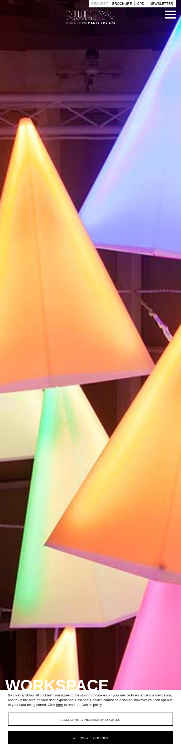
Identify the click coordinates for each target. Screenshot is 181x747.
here (59, 705)
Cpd (140, 4)
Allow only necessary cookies (90, 720)
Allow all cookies (90, 738)
